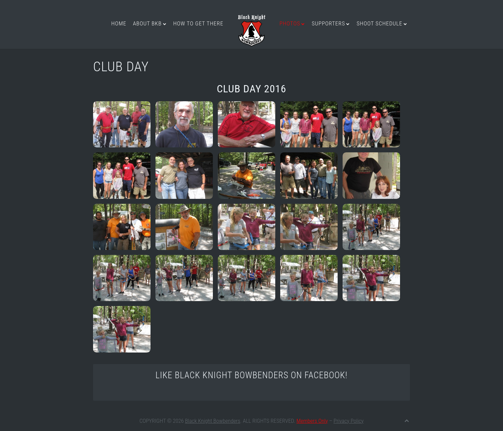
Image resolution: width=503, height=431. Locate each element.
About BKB (147, 23)
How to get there (198, 23)
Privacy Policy (349, 420)
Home (118, 23)
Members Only (312, 420)
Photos (290, 23)
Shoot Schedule (379, 23)
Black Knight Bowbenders (212, 420)
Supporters (328, 23)
